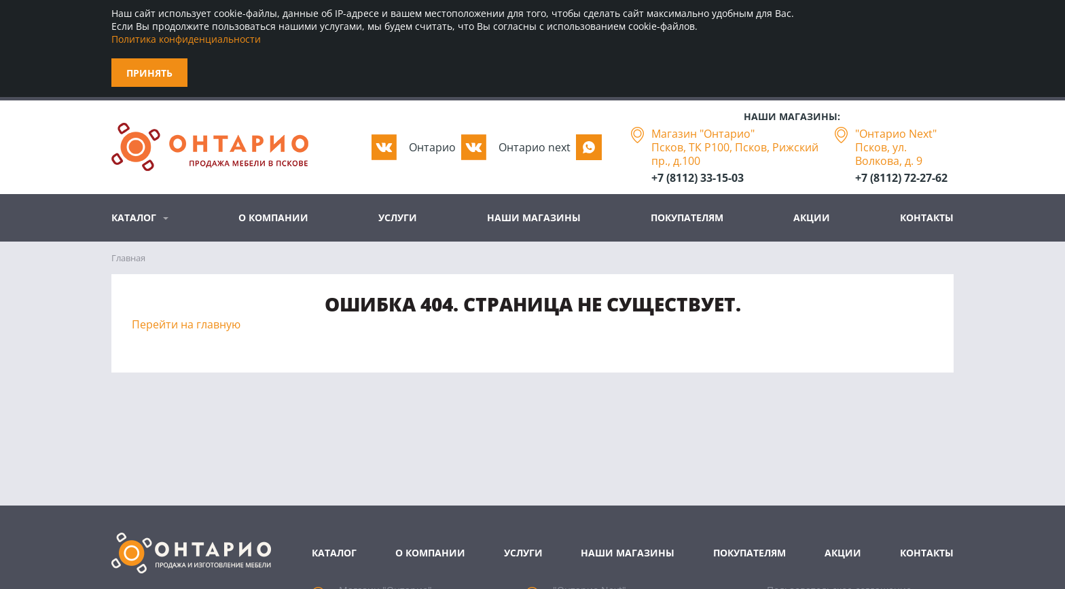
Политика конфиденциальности (186, 39)
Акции (811, 217)
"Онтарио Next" (896, 133)
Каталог (133, 217)
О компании (273, 217)
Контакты (927, 217)
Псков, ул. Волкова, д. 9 (888, 154)
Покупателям (687, 217)
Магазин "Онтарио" (703, 133)
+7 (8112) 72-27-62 (901, 178)
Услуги (397, 217)
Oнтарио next (535, 147)
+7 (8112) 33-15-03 (697, 178)
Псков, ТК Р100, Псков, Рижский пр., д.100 (734, 154)
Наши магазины (534, 217)
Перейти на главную (186, 324)
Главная (128, 258)
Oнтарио (432, 147)
